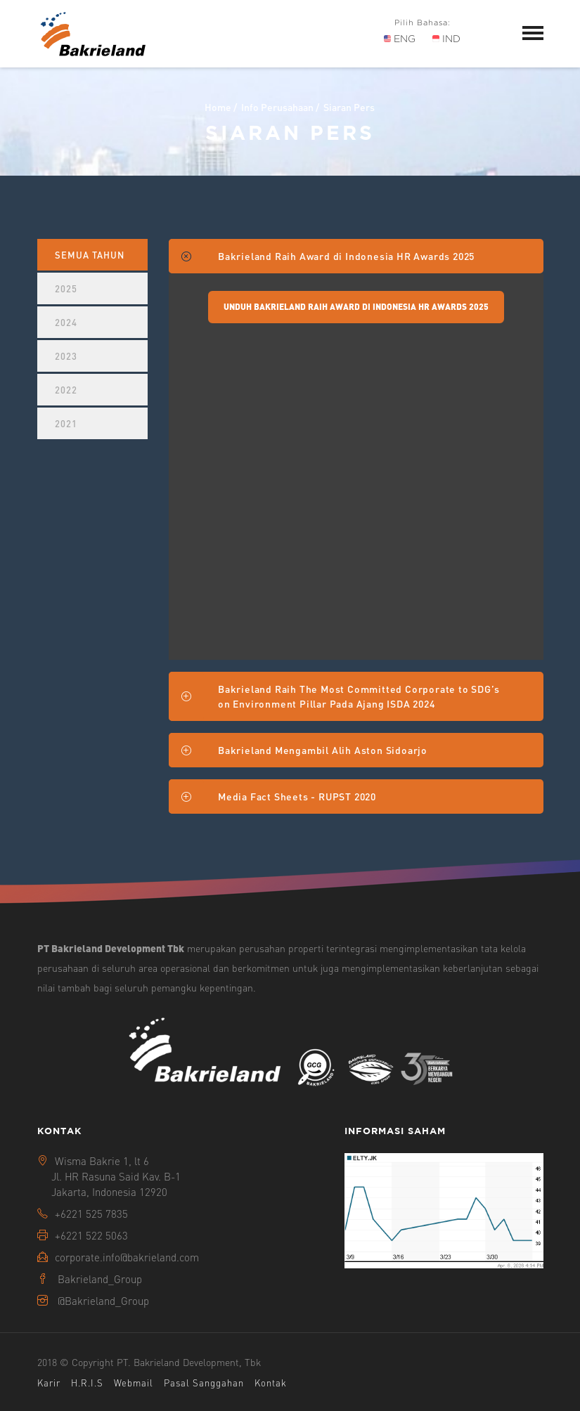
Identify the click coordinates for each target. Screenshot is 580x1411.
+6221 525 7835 (91, 1214)
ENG (399, 38)
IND (446, 38)
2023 (66, 356)
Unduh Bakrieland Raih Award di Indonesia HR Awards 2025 (356, 306)
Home (218, 106)
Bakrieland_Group (100, 1279)
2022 (66, 390)
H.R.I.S (87, 1383)
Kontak (270, 1383)
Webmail (133, 1383)
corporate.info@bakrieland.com (127, 1257)
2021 (66, 423)
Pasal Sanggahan (204, 1383)
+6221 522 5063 (91, 1235)
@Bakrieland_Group (103, 1301)
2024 (66, 322)
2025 (66, 288)
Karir (48, 1383)
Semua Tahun (89, 255)
